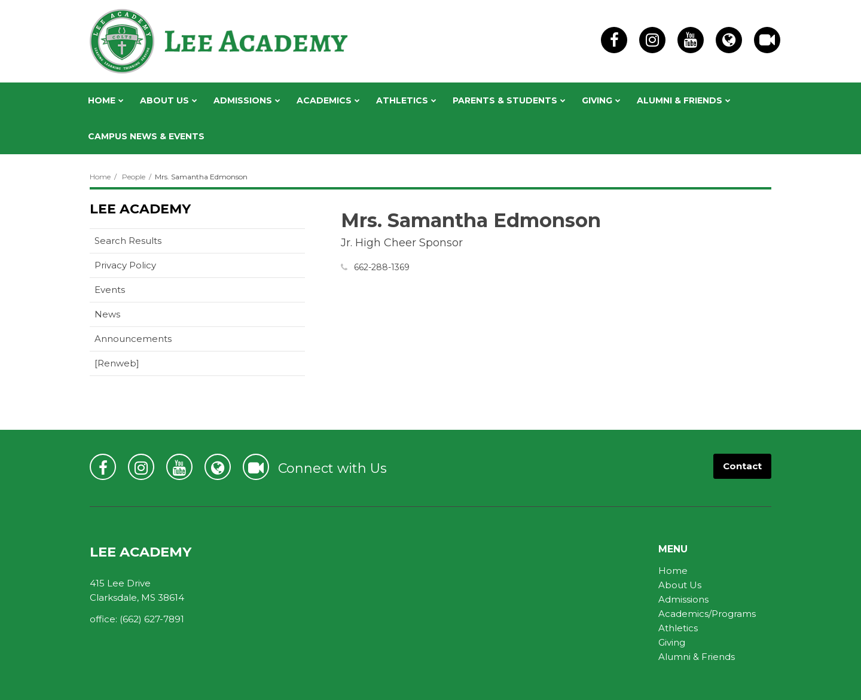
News (107, 314)
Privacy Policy (125, 265)
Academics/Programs (707, 613)
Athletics (678, 628)
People (133, 176)
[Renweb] (135, 365)
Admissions (683, 599)
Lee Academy (140, 209)
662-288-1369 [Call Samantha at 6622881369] (382, 267)
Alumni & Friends (696, 656)
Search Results (127, 240)
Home (100, 176)
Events (109, 289)
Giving (671, 642)
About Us (679, 585)
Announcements (133, 338)
